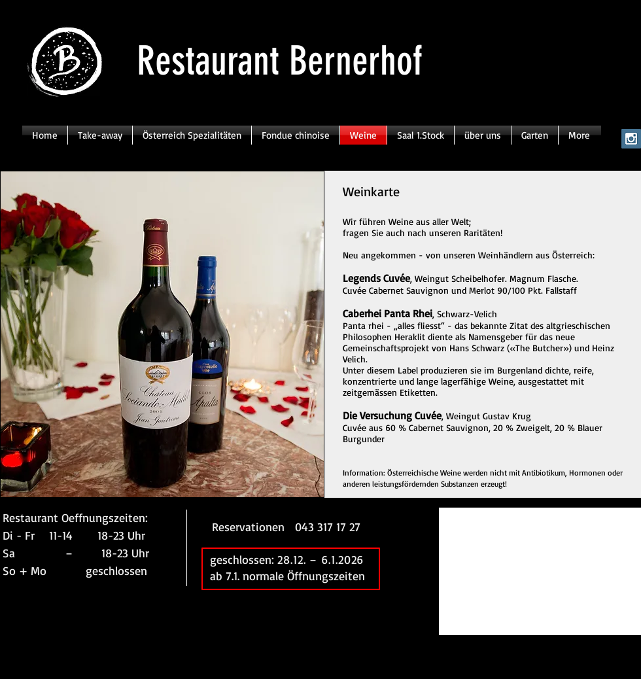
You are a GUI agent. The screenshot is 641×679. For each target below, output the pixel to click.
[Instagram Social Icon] (631, 138)
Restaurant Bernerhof (280, 60)
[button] (162, 334)
